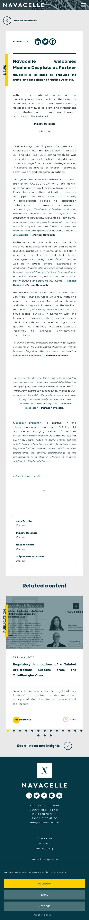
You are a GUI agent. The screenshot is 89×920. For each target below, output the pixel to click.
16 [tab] (51, 735)
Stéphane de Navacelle (27, 355)
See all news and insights (44, 746)
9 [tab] (57, 731)
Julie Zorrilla (20, 234)
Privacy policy (45, 848)
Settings (44, 906)
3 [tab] (20, 731)
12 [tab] (75, 731)
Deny (44, 894)
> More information (25, 476)
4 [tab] (26, 731)
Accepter (44, 883)
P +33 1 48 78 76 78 (44, 814)
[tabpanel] (44, 662)
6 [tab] (38, 731)
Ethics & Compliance (45, 859)
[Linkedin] (38, 41)
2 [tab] (14, 731)
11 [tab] (69, 731)
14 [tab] (38, 735)
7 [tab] (45, 731)
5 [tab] (32, 731)
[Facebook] (52, 41)
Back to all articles (20, 20)
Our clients (45, 843)
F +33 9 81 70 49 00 (44, 818)
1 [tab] (8, 731)
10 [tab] (63, 731)
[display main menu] (83, 5)
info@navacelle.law (44, 822)
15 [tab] (45, 735)
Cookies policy (42, 915)
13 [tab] (81, 731)
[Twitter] (45, 41)
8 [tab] (51, 731)
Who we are (44, 838)
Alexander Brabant (26, 422)
